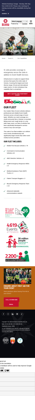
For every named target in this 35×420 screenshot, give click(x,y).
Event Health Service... (11, 58)
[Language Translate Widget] (19, 21)
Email (11, 304)
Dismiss (5, 14)
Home (3, 58)
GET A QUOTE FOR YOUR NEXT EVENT (17, 94)
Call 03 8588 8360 (11, 299)
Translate (23, 24)
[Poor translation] (7, 370)
